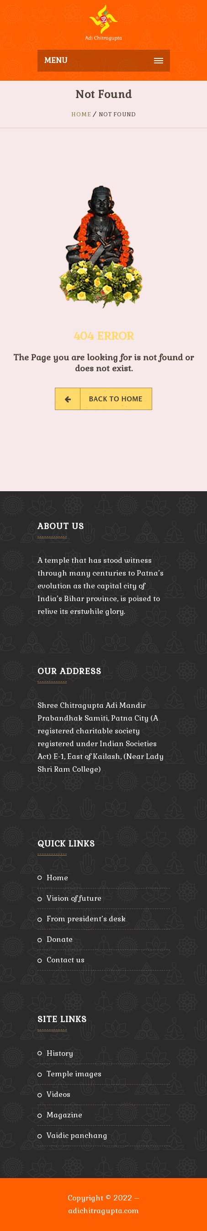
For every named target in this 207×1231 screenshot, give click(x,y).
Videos (58, 1094)
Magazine (64, 1115)
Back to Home (103, 399)
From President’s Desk (86, 919)
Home (81, 114)
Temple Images (74, 1074)
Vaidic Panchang (77, 1135)
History (60, 1053)
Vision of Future (74, 898)
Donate (60, 939)
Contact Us (66, 960)
